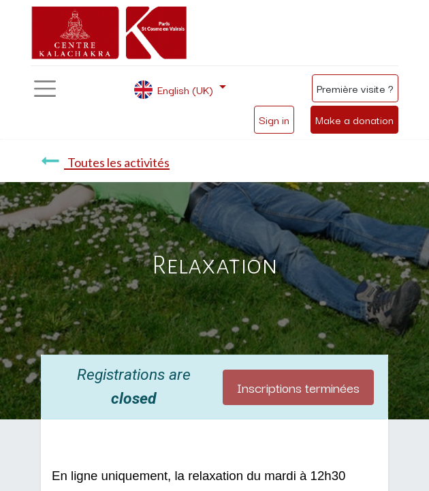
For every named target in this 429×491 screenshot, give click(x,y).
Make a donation (354, 119)
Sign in (274, 119)
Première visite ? (355, 88)
